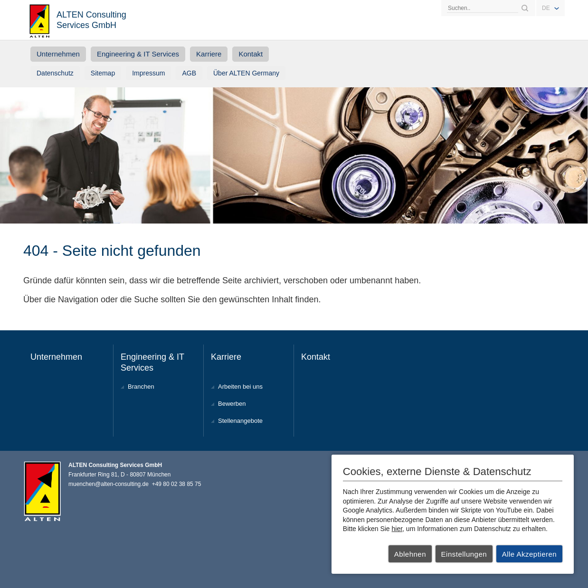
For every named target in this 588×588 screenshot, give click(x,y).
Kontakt (250, 54)
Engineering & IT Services (138, 54)
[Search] (482, 8)
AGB (189, 73)
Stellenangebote (240, 420)
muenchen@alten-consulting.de (108, 484)
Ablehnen (410, 554)
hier (397, 528)
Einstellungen (464, 554)
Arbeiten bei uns (240, 386)
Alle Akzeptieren (529, 554)
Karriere (208, 54)
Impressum (148, 73)
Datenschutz (55, 73)
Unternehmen (58, 54)
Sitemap (103, 73)
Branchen (141, 386)
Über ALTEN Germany (246, 73)
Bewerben (232, 403)
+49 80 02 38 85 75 (176, 484)
